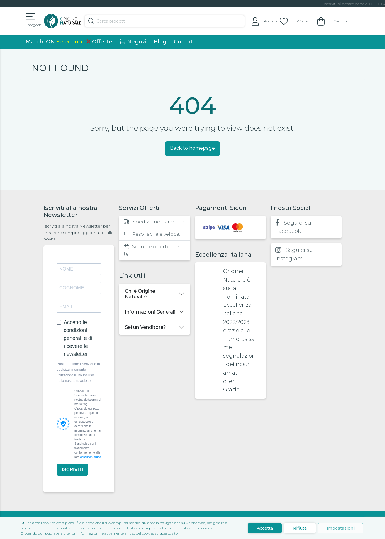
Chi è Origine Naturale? (140, 293)
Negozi (133, 41)
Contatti (185, 41)
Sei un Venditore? (145, 327)
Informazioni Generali (150, 312)
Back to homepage (192, 148)
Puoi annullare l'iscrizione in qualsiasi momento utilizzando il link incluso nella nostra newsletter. (78, 372)
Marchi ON (54, 41)
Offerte (99, 41)
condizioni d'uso (90, 457)
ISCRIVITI (72, 469)
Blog (160, 41)
